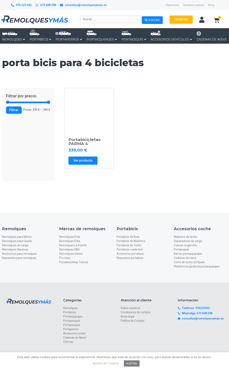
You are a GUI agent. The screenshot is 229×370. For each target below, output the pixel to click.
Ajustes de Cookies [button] (105, 363)
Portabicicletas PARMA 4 (84, 141)
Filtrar (14, 110)
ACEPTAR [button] (131, 363)
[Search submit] (152, 19)
